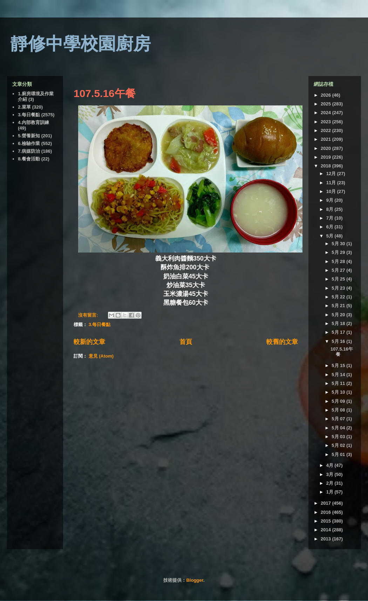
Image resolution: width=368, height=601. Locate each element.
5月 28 (339, 261)
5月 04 (339, 427)
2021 (326, 139)
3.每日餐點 (100, 324)
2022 (326, 130)
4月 (330, 465)
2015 (326, 521)
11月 (331, 182)
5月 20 (339, 314)
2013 (326, 538)
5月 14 (339, 374)
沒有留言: (88, 315)
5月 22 (339, 296)
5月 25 (339, 279)
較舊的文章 (282, 341)
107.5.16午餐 (105, 93)
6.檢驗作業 (29, 143)
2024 (326, 112)
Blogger (194, 580)
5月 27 (339, 270)
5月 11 (339, 383)
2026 (326, 95)
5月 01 (339, 454)
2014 (326, 529)
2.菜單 (24, 107)
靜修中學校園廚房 (81, 44)
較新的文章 (89, 341)
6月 (330, 226)
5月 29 (339, 252)
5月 (330, 236)
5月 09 (339, 401)
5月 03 (339, 436)
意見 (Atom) (101, 356)
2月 (330, 483)
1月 (330, 492)
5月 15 (339, 365)
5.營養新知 (29, 135)
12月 (331, 173)
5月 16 (339, 341)
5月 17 (339, 332)
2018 (326, 165)
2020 (326, 148)
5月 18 (339, 323)
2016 (326, 512)
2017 (326, 503)
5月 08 (339, 410)
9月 (330, 200)
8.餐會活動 (29, 158)
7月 (330, 218)
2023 (326, 121)
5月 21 (339, 305)
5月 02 (339, 445)
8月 (330, 209)
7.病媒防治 (29, 151)
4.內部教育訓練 (33, 122)
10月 (331, 191)
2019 (326, 157)
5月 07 (339, 418)
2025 (326, 103)
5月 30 (339, 243)
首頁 (185, 341)
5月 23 (339, 288)
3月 (330, 474)
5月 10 (339, 392)
